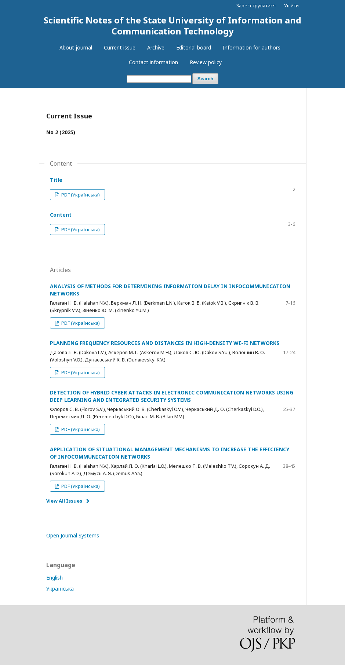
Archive (155, 47)
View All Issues (64, 500)
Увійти (291, 5)
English (54, 577)
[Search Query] (159, 79)
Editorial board (193, 47)
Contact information (153, 62)
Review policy (206, 62)
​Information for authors (251, 47)
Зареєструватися (256, 5)
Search (205, 78)
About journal (75, 47)
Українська (60, 588)
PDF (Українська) (80, 194)
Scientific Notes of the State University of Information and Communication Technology (172, 25)
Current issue (119, 47)
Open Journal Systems (72, 535)
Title (56, 179)
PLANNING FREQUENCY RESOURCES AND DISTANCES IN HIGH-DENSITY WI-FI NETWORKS (164, 342)
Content (61, 214)
